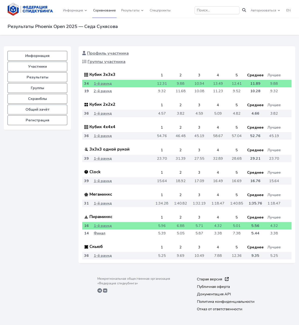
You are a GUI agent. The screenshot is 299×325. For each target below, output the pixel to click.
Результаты (37, 77)
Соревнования (104, 10)
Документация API (214, 294)
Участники (37, 66)
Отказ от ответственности (219, 309)
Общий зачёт (37, 109)
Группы (37, 88)
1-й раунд (103, 83)
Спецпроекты (160, 10)
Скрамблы (37, 98)
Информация (37, 55)
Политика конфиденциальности (225, 301)
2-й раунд (103, 91)
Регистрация (37, 120)
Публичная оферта (213, 286)
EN (288, 10)
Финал (99, 233)
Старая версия (213, 279)
